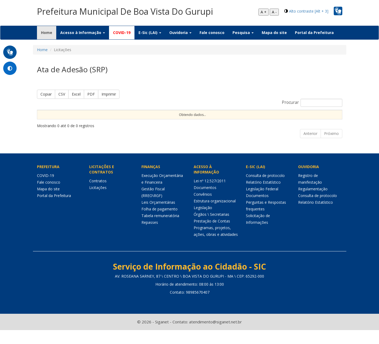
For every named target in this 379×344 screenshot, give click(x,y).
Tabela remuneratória (160, 229)
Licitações (98, 201)
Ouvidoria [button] (180, 32)
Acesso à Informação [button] (82, 32)
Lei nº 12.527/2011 (210, 194)
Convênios (203, 208)
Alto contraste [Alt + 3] (308, 11)
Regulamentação (313, 202)
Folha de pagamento (159, 222)
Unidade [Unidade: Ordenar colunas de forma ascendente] (306, 119)
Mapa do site (274, 32)
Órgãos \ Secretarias (211, 228)
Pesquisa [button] (243, 32)
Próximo (331, 147)
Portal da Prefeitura (314, 32)
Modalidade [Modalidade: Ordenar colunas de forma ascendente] (145, 119)
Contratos (98, 194)
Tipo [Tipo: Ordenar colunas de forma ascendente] (204, 119)
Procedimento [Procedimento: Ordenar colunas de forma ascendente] (178, 119)
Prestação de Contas (212, 234)
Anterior (310, 147)
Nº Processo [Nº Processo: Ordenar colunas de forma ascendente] (76, 116)
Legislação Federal (262, 202)
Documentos (205, 201)
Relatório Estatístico (263, 196)
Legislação (203, 221)
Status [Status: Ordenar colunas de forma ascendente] (283, 119)
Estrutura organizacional (215, 214)
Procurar (312, 103)
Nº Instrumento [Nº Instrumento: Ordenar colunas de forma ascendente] (110, 116)
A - (274, 11)
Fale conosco (212, 32)
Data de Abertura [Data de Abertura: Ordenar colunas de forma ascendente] (248, 116)
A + (264, 11)
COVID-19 (121, 32)
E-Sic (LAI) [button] (149, 32)
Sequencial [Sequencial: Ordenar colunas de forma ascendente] (48, 119)
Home (48, 32)
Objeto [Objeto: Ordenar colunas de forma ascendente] (224, 119)
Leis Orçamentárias (158, 216)
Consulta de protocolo (265, 189)
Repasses (149, 236)
